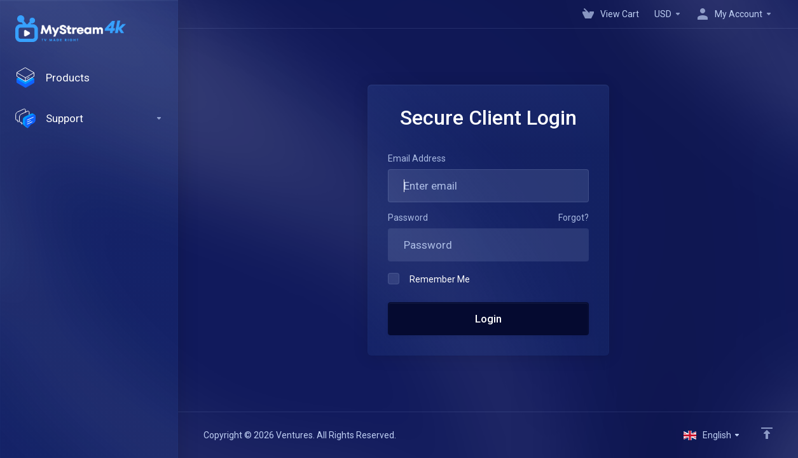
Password (408, 217)
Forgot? (573, 217)
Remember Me (429, 278)
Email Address (417, 158)
